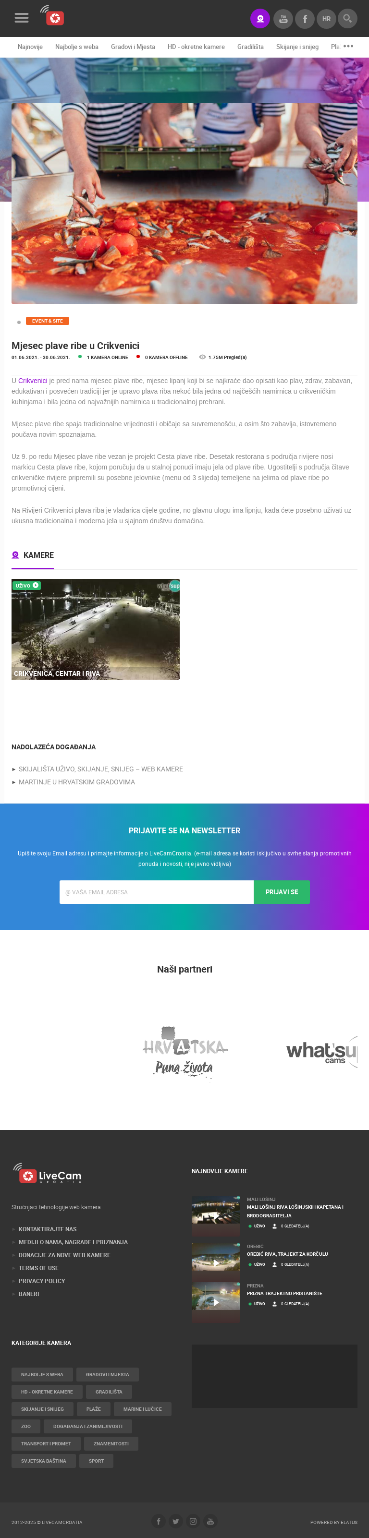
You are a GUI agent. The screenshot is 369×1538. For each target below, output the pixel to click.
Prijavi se (282, 892)
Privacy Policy (42, 1281)
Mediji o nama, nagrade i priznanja (73, 1242)
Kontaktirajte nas (47, 1229)
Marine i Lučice (142, 1409)
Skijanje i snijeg (297, 46)
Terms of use (39, 1268)
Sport (96, 1460)
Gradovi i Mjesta (133, 46)
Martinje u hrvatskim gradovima (77, 781)
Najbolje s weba (76, 46)
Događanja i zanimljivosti (88, 1426)
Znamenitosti (111, 1443)
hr (326, 18)
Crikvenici (33, 380)
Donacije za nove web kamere (65, 1255)
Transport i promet (46, 1443)
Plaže (338, 46)
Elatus (349, 1522)
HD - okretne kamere (196, 46)
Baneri (29, 1294)
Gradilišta (250, 46)
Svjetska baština (43, 1460)
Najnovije (30, 46)
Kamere (39, 555)
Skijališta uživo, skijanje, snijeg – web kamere (101, 768)
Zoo (26, 1426)
